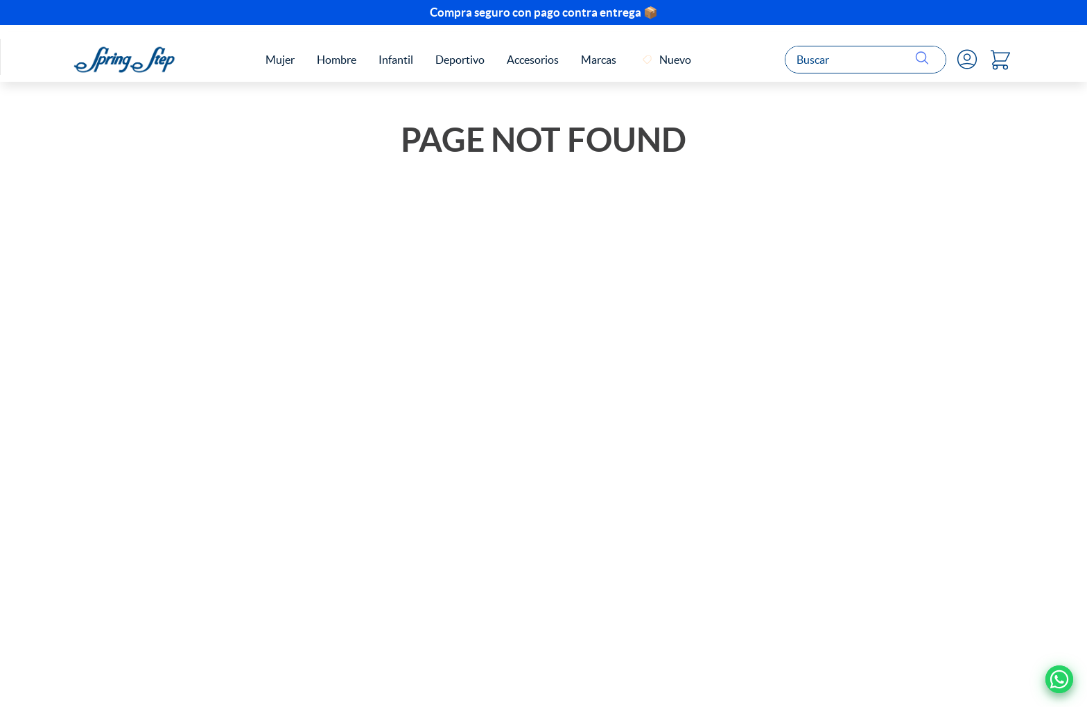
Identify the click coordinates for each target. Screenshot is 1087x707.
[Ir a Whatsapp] (1059, 679)
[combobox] (865, 59)
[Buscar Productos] (924, 59)
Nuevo (675, 59)
